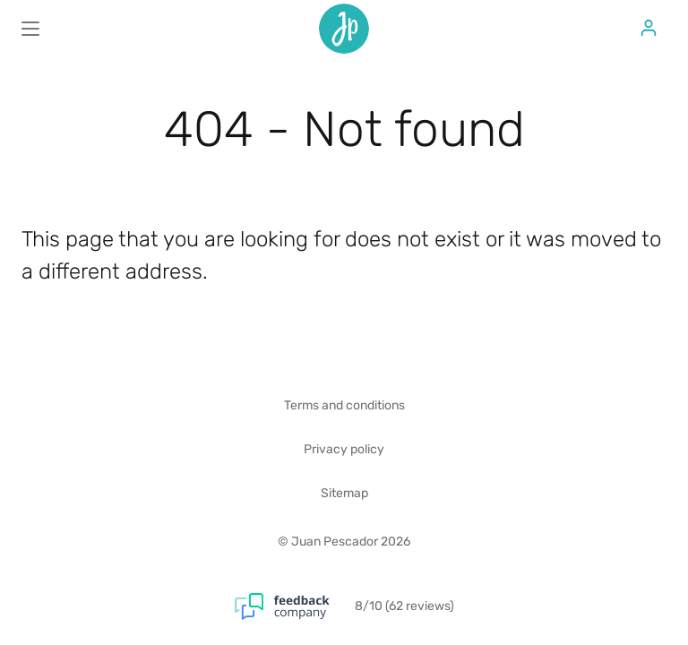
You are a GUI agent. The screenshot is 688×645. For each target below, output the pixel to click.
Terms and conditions (344, 405)
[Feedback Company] (295, 606)
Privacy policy (344, 449)
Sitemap (344, 493)
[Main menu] (30, 29)
